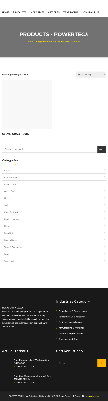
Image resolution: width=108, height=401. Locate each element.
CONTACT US (91, 12)
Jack (6, 205)
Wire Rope (9, 261)
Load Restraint (11, 212)
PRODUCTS (19, 12)
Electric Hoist (10, 184)
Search (101, 149)
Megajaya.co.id (92, 396)
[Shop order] (91, 74)
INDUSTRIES (37, 12)
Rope (6, 226)
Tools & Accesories (13, 247)
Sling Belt (8, 233)
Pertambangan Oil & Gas (70, 322)
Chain (7, 170)
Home (30, 41)
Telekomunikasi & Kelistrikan (72, 317)
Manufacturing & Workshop (71, 328)
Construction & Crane (69, 339)
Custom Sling (10, 177)
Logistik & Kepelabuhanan (71, 333)
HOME (5, 12)
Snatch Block (10, 240)
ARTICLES (54, 12)
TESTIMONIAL (71, 12)
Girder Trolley (10, 191)
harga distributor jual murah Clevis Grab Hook (58, 41)
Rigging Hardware (12, 219)
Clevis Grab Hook (15, 134)
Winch (7, 254)
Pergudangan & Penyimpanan (73, 311)
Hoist (6, 198)
